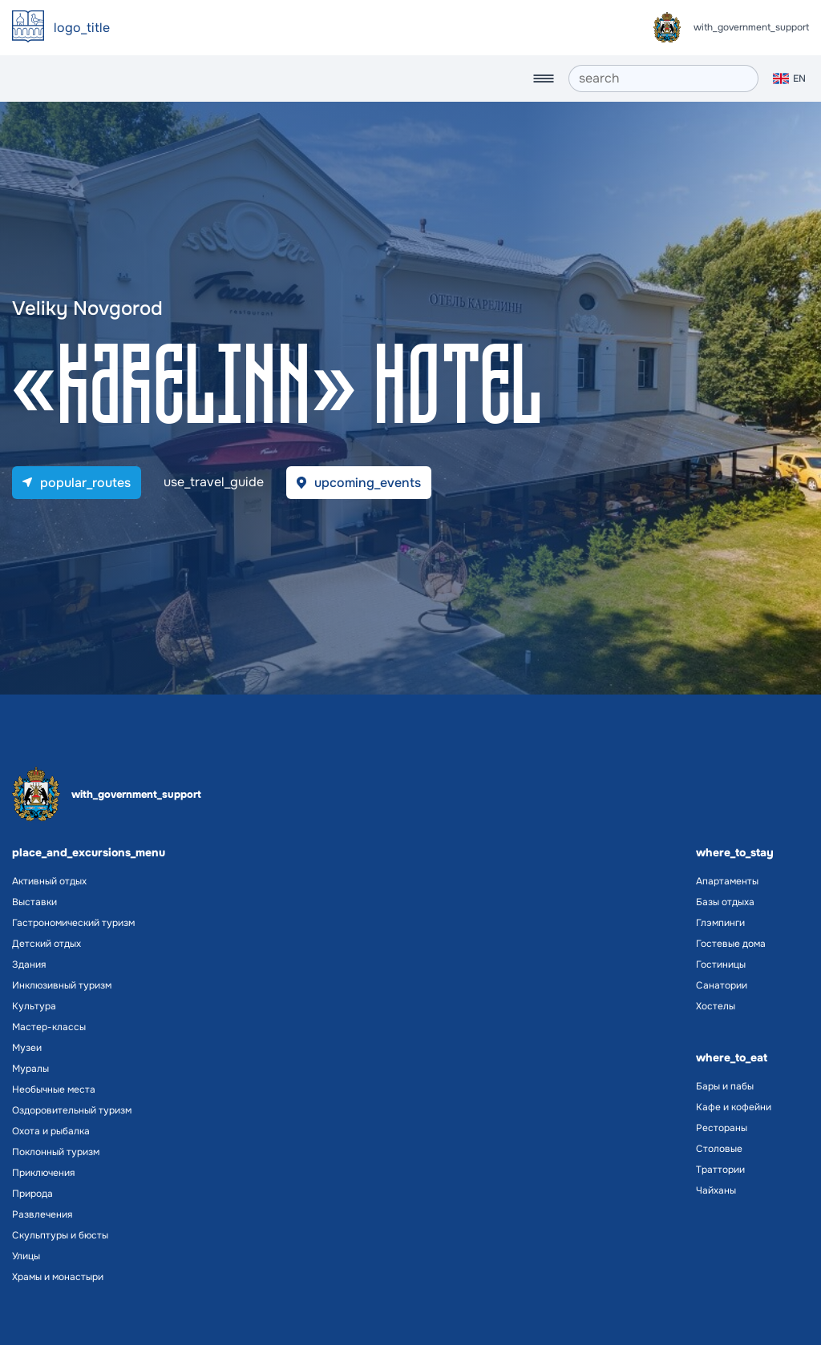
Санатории (721, 985)
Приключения (43, 1172)
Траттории (720, 1169)
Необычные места (53, 1089)
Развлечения (42, 1214)
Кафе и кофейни (733, 1107)
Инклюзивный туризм (61, 985)
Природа (32, 1193)
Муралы (30, 1068)
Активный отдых (49, 881)
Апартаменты (727, 881)
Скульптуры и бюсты (60, 1235)
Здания (29, 964)
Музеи (27, 1047)
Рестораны (721, 1128)
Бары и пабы (725, 1086)
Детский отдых (46, 943)
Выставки (34, 902)
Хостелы (715, 1006)
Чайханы (716, 1190)
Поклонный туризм (55, 1152)
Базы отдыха (725, 902)
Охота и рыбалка (51, 1131)
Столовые (719, 1148)
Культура (34, 1006)
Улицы (26, 1256)
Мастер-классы (49, 1027)
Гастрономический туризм (73, 922)
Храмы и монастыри (57, 1277)
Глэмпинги (720, 922)
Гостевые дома (731, 943)
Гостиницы (721, 964)
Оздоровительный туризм (71, 1110)
